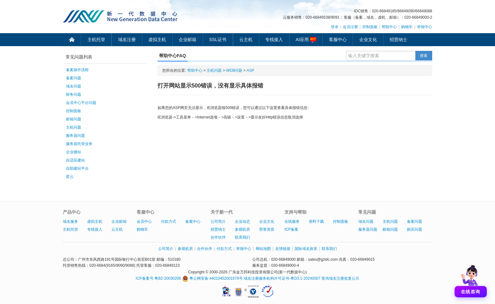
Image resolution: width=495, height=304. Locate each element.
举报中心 (424, 27)
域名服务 (70, 221)
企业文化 (368, 39)
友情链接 (282, 248)
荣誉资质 (266, 229)
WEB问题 (234, 70)
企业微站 (73, 152)
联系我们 (242, 237)
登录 (334, 27)
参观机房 (242, 229)
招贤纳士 (398, 39)
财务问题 (73, 94)
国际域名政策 (306, 248)
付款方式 (168, 221)
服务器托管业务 (79, 144)
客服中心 (338, 39)
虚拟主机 (157, 39)
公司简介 (218, 221)
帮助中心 (389, 27)
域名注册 (127, 39)
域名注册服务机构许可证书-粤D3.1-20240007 (282, 278)
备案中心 (192, 221)
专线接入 (274, 39)
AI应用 (306, 40)
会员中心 (144, 221)
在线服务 (292, 221)
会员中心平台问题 (81, 102)
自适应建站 (75, 160)
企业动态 (242, 221)
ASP (250, 70)
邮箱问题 (73, 119)
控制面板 (370, 27)
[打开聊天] (471, 280)
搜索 (423, 55)
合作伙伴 (218, 237)
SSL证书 (217, 39)
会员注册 (350, 27)
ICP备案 (291, 229)
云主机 (246, 39)
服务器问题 (75, 135)
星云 (70, 176)
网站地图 (263, 248)
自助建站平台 (77, 168)
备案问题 (73, 78)
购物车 (407, 27)
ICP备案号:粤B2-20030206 (158, 278)
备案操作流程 (77, 70)
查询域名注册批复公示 (340, 278)
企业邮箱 (187, 39)
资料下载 (316, 221)
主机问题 (73, 127)
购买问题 (414, 229)
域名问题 (73, 86)
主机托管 (96, 39)
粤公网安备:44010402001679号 (212, 278)
